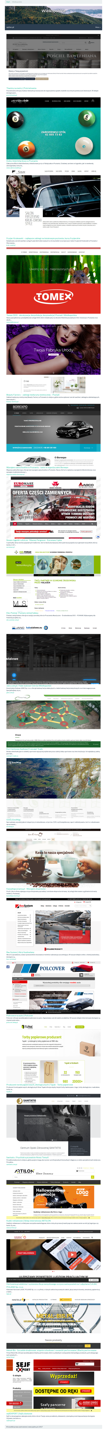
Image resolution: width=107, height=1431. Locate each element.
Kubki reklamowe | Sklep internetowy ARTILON (28, 1220)
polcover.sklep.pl (12, 1022)
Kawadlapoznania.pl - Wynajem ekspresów (26, 889)
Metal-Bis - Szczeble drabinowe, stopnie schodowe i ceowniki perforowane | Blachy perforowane (51, 1350)
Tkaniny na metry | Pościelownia (21, 88)
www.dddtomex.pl (12, 322)
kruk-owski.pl (10, 245)
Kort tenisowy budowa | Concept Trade (24, 749)
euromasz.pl (10, 547)
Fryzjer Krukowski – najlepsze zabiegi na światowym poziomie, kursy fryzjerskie (43, 238)
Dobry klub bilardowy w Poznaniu (22, 161)
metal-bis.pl (10, 1357)
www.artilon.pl (11, 1228)
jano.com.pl (10, 692)
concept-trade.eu (12, 756)
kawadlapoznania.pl (13, 896)
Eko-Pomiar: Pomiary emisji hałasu (22, 613)
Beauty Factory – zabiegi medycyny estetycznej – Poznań (32, 394)
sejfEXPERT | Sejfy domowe (19, 1413)
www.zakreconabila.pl (13, 168)
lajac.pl (8, 1294)
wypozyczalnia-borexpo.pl (15, 474)
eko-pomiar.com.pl (12, 620)
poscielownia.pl (11, 95)
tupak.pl (9, 1092)
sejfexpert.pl (10, 1420)
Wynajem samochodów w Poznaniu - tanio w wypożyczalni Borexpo (37, 467)
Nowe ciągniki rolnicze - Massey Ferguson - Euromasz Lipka (34, 540)
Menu (98, 27)
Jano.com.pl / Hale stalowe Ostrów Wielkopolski (28, 685)
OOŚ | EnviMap (13, 819)
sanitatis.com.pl (11, 1164)
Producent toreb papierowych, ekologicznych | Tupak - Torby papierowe (39, 1084)
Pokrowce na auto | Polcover (19, 1015)
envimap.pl (10, 826)
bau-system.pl (11, 959)
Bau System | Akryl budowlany (20, 952)
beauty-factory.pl (12, 401)
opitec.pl (10, 27)
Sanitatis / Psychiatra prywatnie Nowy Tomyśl (27, 1157)
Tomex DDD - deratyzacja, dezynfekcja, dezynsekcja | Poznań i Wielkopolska (41, 315)
